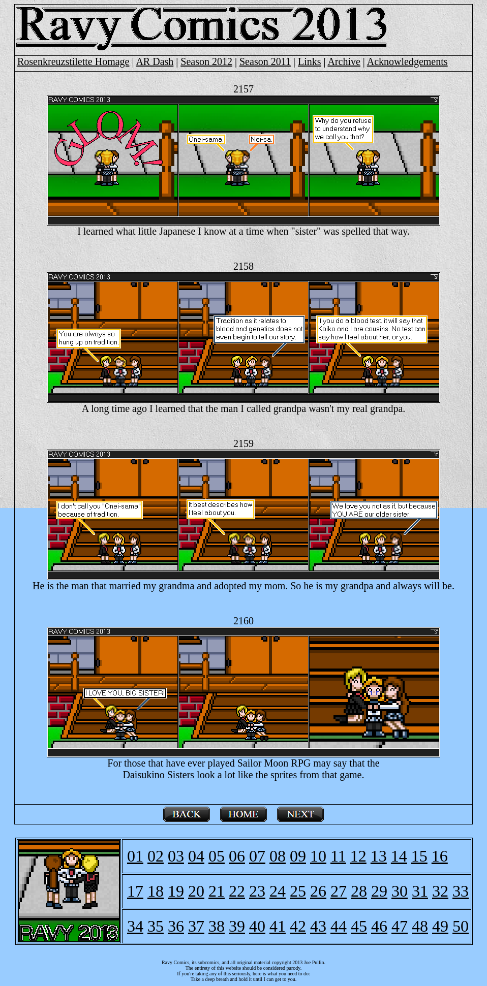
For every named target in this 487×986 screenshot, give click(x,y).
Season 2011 (265, 61)
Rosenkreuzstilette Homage (73, 61)
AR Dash (154, 61)
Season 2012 (206, 61)
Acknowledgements (407, 61)
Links (309, 61)
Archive (343, 61)
